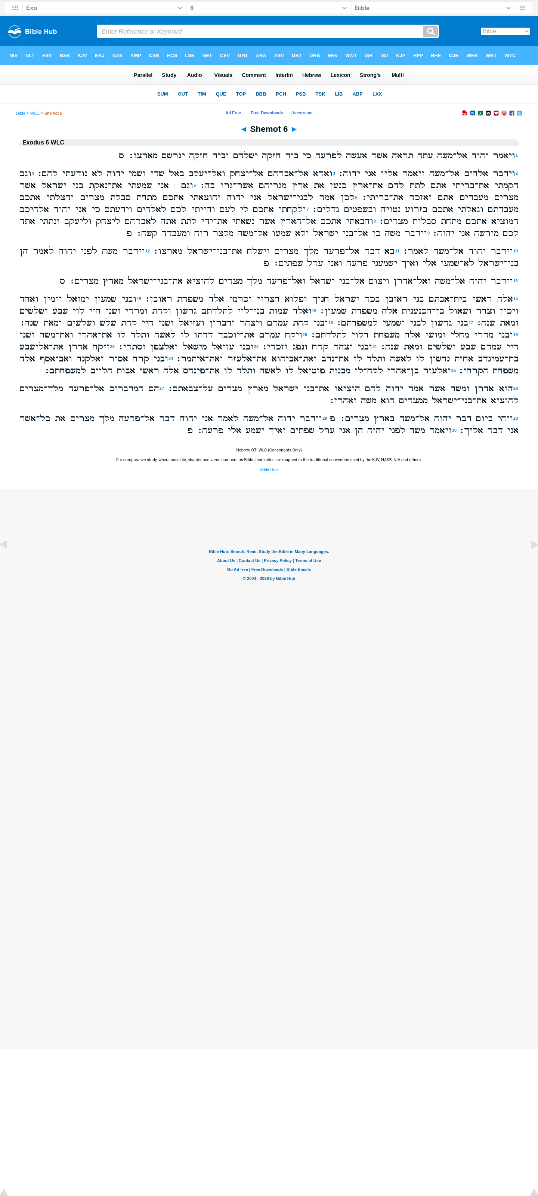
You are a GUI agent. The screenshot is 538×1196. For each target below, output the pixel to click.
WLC (35, 113)
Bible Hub (269, 469)
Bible (20, 113)
